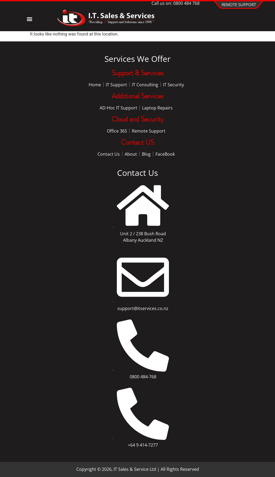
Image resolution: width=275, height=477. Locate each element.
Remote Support (148, 131)
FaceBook (165, 154)
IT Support (116, 85)
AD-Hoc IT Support (118, 108)
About (131, 154)
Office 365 (117, 131)
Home (95, 85)
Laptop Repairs (157, 108)
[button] (29, 19)
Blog (146, 154)
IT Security (173, 85)
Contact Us (108, 154)
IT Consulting (145, 85)
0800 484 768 (186, 3)
